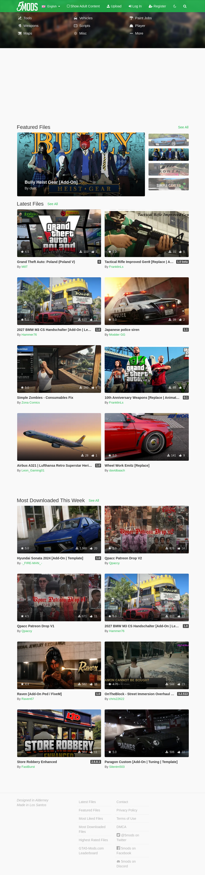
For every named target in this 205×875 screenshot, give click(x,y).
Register (157, 6)
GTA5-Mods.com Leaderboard (91, 850)
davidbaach (117, 470)
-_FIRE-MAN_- (31, 563)
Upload (114, 6)
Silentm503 (117, 767)
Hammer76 (29, 334)
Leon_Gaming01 (32, 470)
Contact (122, 802)
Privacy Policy (127, 810)
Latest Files (87, 802)
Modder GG (117, 334)
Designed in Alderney (33, 800)
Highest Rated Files (93, 840)
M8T (24, 266)
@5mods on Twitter (128, 837)
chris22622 (116, 699)
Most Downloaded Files (92, 829)
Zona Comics (30, 402)
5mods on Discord (126, 864)
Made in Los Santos (31, 805)
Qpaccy (114, 563)
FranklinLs (116, 266)
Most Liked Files (91, 818)
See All (183, 127)
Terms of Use (126, 818)
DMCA (121, 827)
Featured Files (89, 810)
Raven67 (27, 699)
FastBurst (28, 767)
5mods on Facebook (126, 850)
